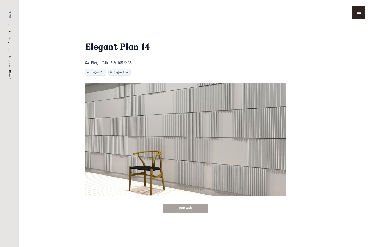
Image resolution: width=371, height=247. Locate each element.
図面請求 (185, 208)
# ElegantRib (96, 72)
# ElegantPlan (119, 72)
